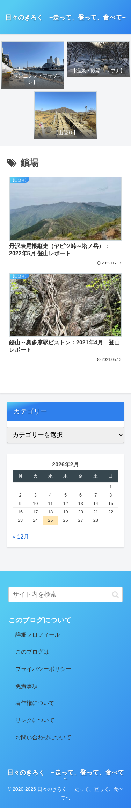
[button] (115, 595)
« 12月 (21, 537)
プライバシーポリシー (43, 669)
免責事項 (26, 686)
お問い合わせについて (43, 737)
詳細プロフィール (37, 635)
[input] (65, 594)
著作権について (34, 703)
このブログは (32, 652)
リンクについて (34, 720)
